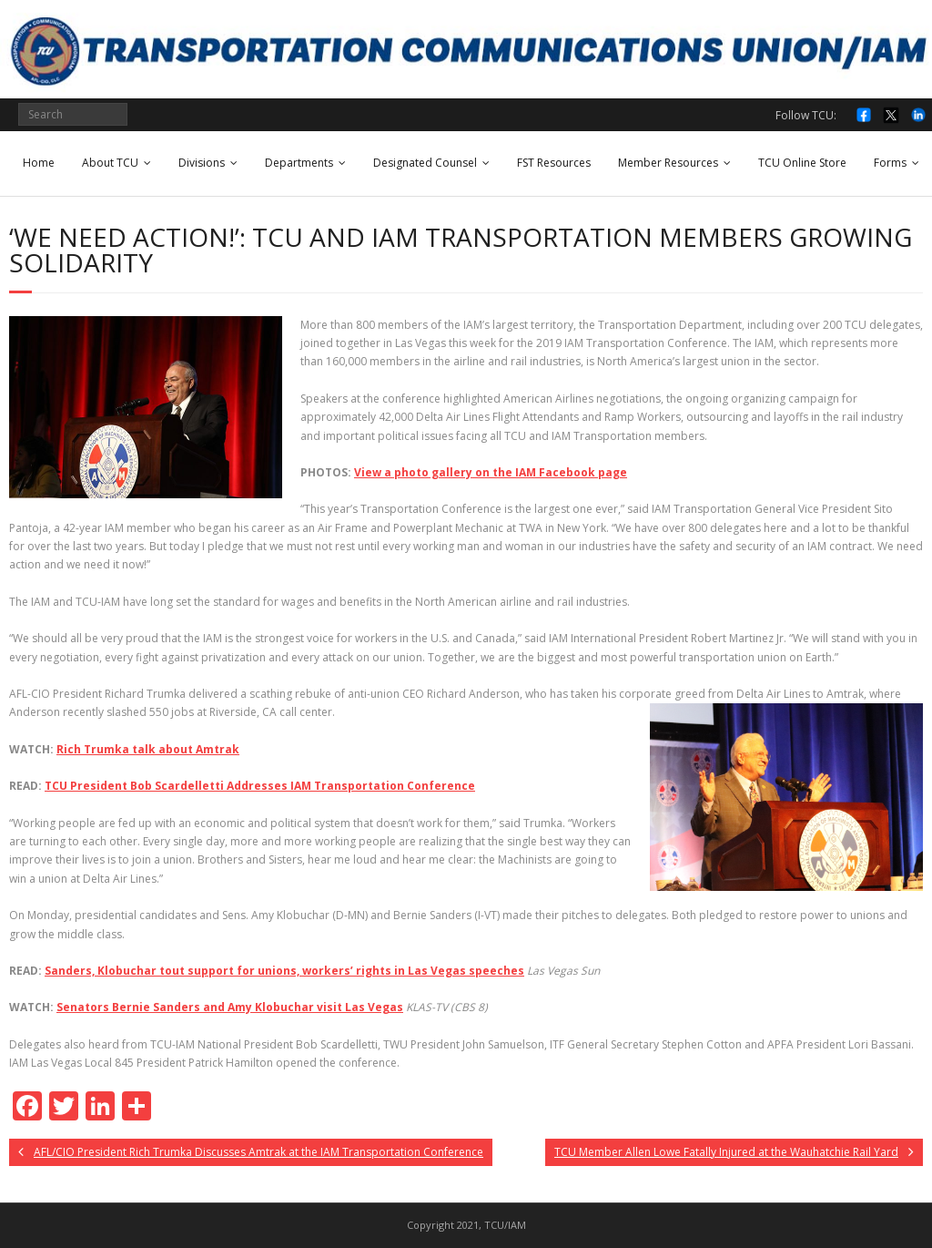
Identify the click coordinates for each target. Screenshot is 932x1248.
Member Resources (668, 162)
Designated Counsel (425, 162)
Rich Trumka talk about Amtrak (147, 749)
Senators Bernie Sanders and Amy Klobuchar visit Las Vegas (229, 1007)
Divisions (201, 162)
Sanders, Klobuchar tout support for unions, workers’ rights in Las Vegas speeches (284, 970)
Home (39, 162)
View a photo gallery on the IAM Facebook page (490, 472)
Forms (890, 162)
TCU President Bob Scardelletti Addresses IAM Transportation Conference (260, 785)
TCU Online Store (802, 162)
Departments (299, 162)
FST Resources (554, 162)
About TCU (110, 162)
